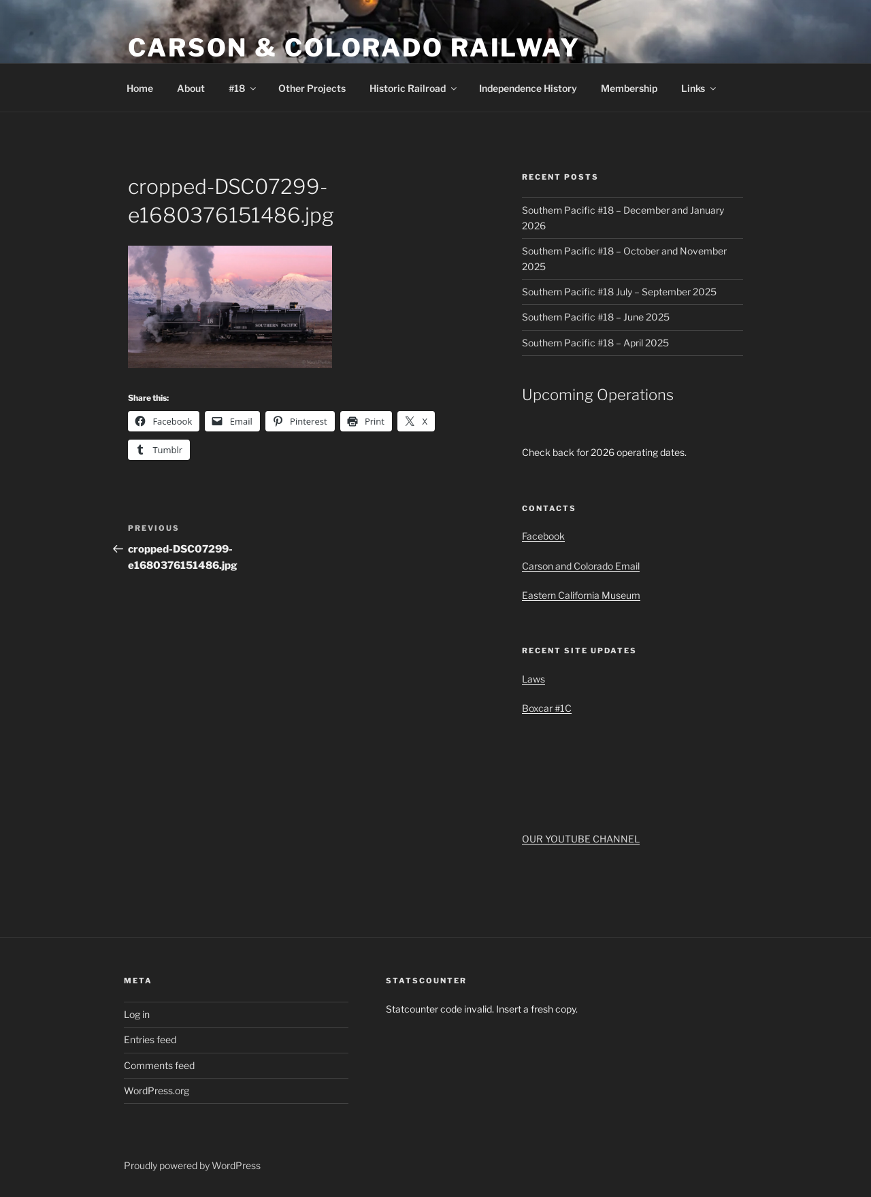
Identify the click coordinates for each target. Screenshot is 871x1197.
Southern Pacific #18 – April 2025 (595, 342)
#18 (243, 88)
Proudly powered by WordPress (192, 1165)
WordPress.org (156, 1090)
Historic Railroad (414, 88)
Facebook (543, 536)
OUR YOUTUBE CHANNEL (581, 839)
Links (699, 88)
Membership (629, 88)
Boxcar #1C (547, 708)
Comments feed (159, 1065)
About (191, 88)
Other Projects (312, 88)
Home (140, 88)
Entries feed (150, 1039)
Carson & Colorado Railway (354, 48)
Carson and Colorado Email (581, 566)
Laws (533, 679)
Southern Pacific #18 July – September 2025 (619, 291)
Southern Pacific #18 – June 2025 (596, 317)
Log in (137, 1014)
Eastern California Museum (581, 595)
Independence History (528, 88)
